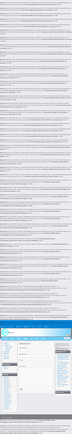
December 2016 (7, 393)
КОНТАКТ (39, 326)
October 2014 (7, 403)
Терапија (8, 350)
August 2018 (6, 380)
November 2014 (7, 402)
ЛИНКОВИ (46, 326)
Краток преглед (9, 346)
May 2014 (6, 408)
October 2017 (7, 385)
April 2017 (6, 390)
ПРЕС (5, 368)
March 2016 (6, 398)
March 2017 (6, 392)
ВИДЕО (5, 367)
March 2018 (6, 383)
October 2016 (7, 397)
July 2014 (6, 405)
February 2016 (7, 400)
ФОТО (32, 326)
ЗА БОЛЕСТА (11, 326)
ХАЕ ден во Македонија (62, 384)
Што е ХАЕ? (8, 348)
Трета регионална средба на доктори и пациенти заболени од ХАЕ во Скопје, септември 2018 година (62, 380)
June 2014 (6, 407)
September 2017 (7, 387)
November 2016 (7, 395)
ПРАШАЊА (26, 326)
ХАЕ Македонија (8, 417)
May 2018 (6, 382)
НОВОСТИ (18, 326)
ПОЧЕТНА (5, 338)
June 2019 (6, 378)
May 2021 (6, 377)
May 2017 (6, 388)
